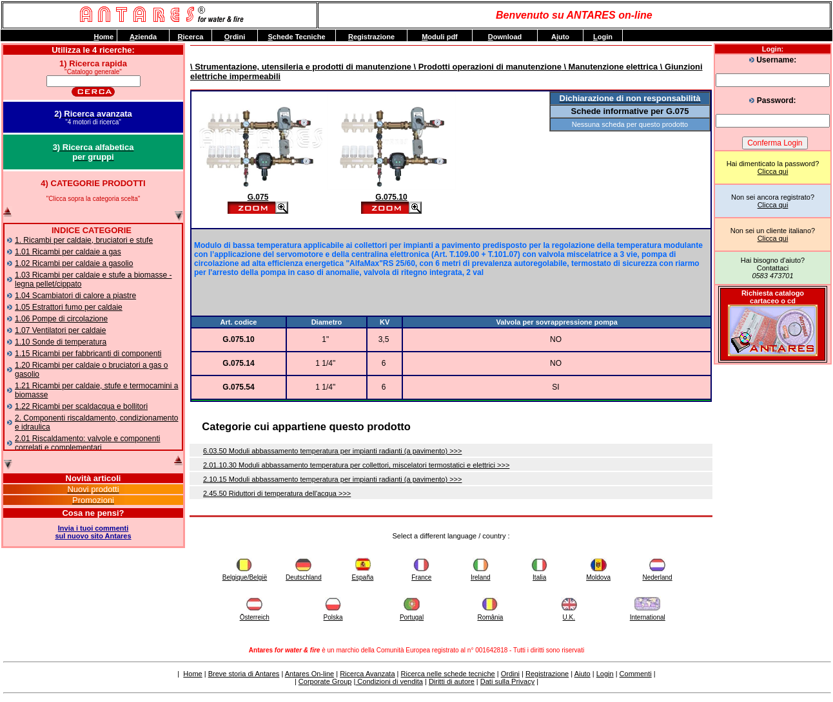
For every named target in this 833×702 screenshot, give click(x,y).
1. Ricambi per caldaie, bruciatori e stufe (84, 240)
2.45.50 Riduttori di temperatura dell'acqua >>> (277, 493)
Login (605, 674)
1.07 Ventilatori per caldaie (60, 330)
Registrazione (547, 674)
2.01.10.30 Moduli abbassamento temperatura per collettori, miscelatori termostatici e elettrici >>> (356, 465)
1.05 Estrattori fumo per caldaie (68, 307)
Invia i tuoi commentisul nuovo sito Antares (93, 532)
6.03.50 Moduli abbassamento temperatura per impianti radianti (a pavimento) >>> (332, 451)
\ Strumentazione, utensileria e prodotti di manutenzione (300, 66)
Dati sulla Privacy (507, 681)
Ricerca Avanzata (367, 674)
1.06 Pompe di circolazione (61, 318)
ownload (505, 37)
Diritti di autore (452, 681)
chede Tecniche (296, 37)
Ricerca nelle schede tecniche (448, 674)
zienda (143, 37)
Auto (560, 37)
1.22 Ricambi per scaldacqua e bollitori (81, 406)
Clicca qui (773, 171)
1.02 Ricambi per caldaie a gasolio (74, 263)
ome (103, 37)
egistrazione (371, 37)
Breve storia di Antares (244, 674)
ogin (602, 37)
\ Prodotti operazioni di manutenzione (486, 66)
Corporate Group (325, 681)
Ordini (510, 674)
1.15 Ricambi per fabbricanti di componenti (88, 353)
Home (192, 674)
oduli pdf (440, 37)
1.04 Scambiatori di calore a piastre (75, 295)
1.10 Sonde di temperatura (60, 341)
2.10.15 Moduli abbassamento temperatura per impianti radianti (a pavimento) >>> (332, 479)
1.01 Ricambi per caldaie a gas (68, 251)
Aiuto (582, 674)
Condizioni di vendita (389, 681)
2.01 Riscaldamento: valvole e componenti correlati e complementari (87, 443)
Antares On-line (309, 674)
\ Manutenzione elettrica (610, 66)
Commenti (636, 674)
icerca (191, 37)
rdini (234, 37)
